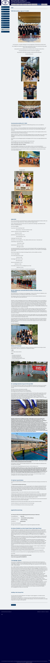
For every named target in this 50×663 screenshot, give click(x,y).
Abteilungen (25, 4)
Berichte (39, 4)
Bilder (42, 4)
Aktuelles (17, 4)
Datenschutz (43, 611)
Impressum (47, 611)
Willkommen (13, 4)
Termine (29, 4)
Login (2, 614)
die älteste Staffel (21, 202)
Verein (21, 4)
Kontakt (46, 4)
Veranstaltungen (34, 4)
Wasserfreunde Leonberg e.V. (19, 1)
